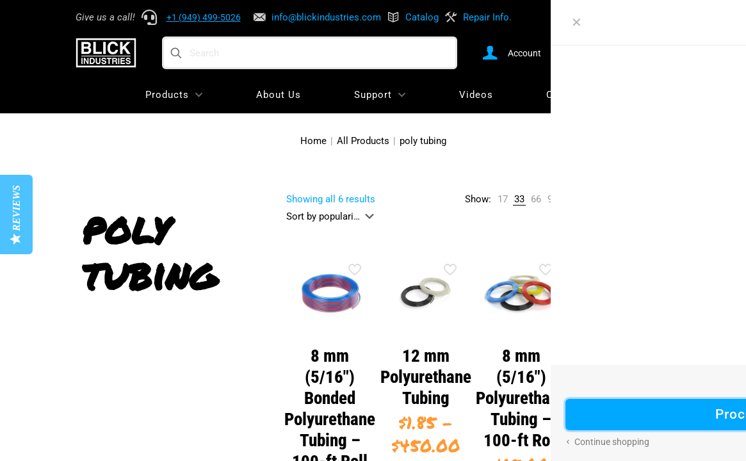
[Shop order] (332, 216)
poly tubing (423, 141)
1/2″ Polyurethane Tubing (616, 377)
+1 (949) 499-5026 (203, 17)
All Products (363, 141)
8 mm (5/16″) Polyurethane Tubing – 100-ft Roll (521, 398)
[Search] (309, 52)
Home (313, 141)
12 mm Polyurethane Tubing (425, 377)
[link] (502, 199)
